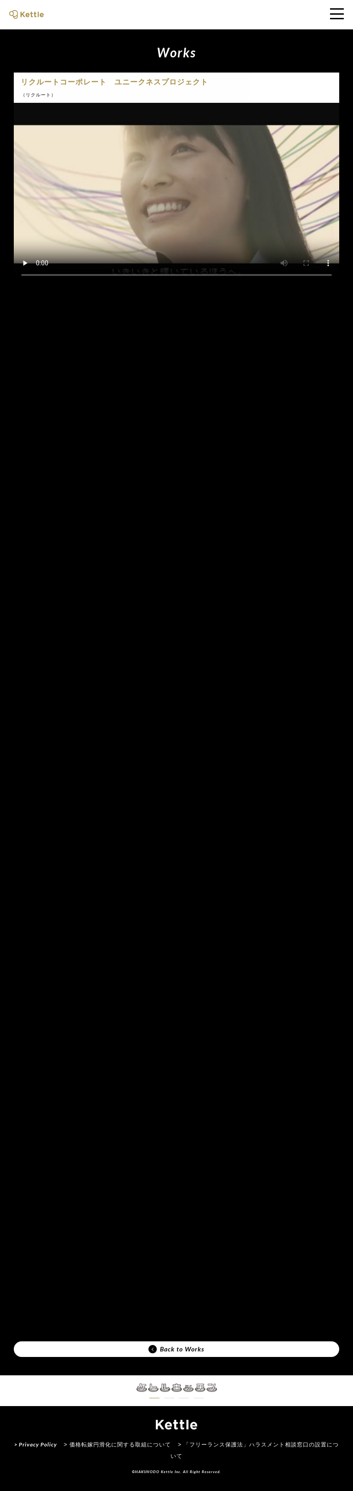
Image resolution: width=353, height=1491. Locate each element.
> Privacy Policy (35, 1444)
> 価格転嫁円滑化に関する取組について (117, 1444)
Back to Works (176, 1349)
